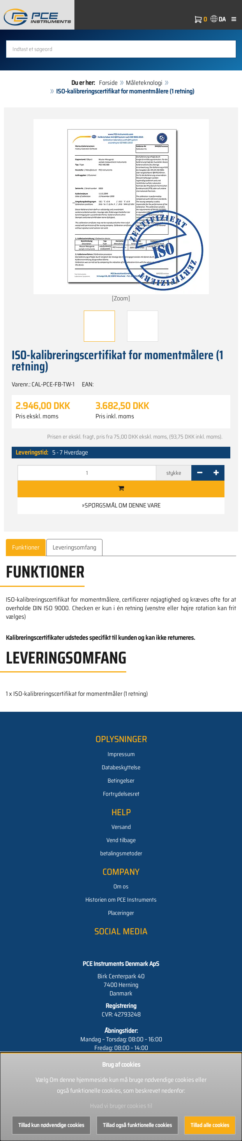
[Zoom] (121, 211)
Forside (108, 83)
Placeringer (121, 913)
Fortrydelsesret (121, 794)
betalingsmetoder (121, 853)
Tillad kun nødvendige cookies (51, 1125)
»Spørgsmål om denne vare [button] (121, 505)
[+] (216, 473)
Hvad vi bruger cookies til (121, 1106)
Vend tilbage (121, 840)
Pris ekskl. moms (37, 416)
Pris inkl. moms (114, 416)
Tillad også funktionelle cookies (137, 1125)
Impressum (121, 754)
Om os (121, 886)
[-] (199, 473)
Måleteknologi (144, 83)
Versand (121, 827)
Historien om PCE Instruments (121, 899)
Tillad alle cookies (210, 1125)
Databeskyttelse (121, 767)
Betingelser (121, 780)
